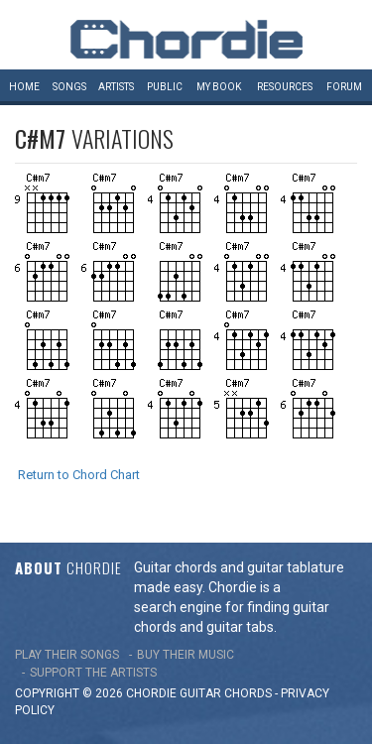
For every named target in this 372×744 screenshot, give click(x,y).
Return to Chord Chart (79, 474)
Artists (116, 86)
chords (248, 693)
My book (218, 86)
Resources (284, 86)
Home (24, 86)
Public (165, 86)
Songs (69, 86)
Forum (344, 86)
